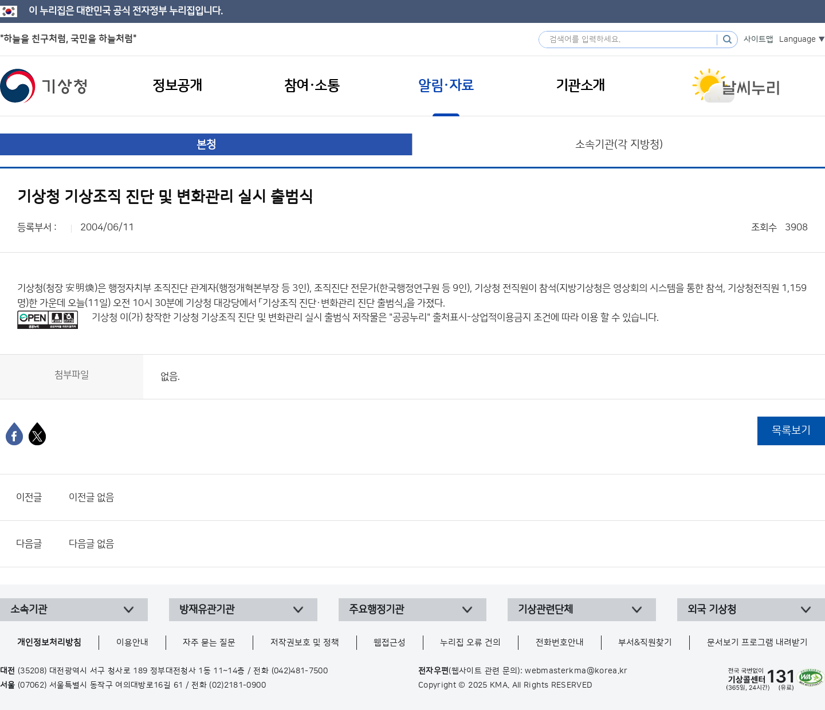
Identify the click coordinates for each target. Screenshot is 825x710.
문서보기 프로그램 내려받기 (757, 643)
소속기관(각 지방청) (619, 145)
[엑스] (37, 433)
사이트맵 (758, 39)
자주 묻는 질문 (209, 643)
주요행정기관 (376, 609)
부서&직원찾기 (645, 643)
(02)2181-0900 (237, 685)
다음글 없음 (91, 544)
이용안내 (132, 643)
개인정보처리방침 (49, 643)
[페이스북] (14, 433)
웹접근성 (390, 643)
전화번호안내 (560, 643)
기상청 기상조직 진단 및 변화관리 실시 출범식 (261, 317)
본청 (206, 145)
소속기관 (28, 609)
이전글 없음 (91, 497)
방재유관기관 (206, 609)
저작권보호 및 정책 (304, 643)
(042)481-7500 (300, 671)
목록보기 (791, 431)
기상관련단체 (545, 609)
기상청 (43, 86)
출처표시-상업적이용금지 (483, 317)
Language (797, 39)
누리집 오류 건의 (470, 643)
